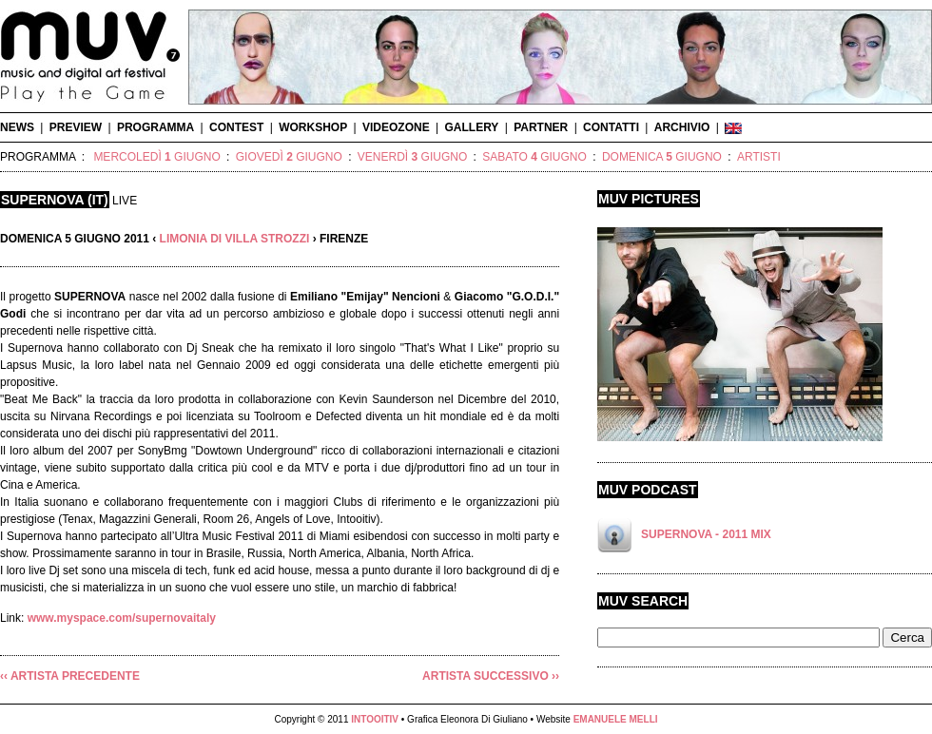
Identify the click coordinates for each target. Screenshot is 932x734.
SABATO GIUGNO (534, 157)
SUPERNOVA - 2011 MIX (706, 534)
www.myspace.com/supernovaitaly (122, 618)
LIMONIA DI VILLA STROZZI (235, 238)
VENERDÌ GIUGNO (412, 157)
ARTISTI (759, 157)
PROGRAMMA (155, 127)
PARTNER (541, 127)
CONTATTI (611, 127)
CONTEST (236, 127)
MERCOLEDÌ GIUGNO (156, 157)
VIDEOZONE (396, 127)
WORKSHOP (313, 127)
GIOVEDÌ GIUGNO (289, 157)
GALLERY (471, 127)
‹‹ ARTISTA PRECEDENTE (70, 676)
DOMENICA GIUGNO (662, 157)
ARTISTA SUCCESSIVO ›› (490, 676)
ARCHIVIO (682, 127)
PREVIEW (75, 127)
